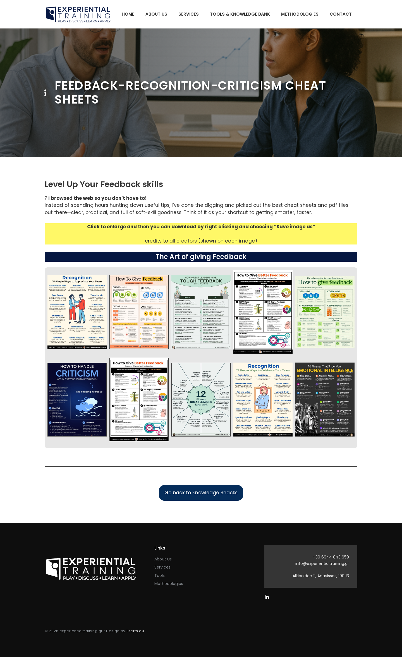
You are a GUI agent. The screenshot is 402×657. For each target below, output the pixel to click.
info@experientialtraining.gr (322, 563)
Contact (341, 14)
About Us (156, 14)
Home (128, 14)
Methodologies (300, 14)
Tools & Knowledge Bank (240, 14)
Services (188, 14)
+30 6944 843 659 (331, 557)
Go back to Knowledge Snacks (201, 492)
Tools (159, 575)
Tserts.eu (135, 631)
